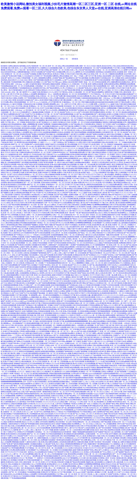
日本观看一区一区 (77, 122)
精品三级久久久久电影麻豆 (80, 275)
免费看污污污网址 (80, 126)
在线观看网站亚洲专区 (113, 359)
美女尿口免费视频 (83, 359)
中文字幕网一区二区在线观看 (76, 253)
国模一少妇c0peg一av (18, 84)
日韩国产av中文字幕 (69, 359)
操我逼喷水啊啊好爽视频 (45, 128)
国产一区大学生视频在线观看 (40, 285)
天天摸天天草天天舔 (64, 204)
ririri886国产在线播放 (29, 74)
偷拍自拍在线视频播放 (15, 182)
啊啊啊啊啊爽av (57, 476)
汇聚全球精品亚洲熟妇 (98, 152)
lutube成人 (7, 92)
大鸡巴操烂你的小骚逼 (83, 247)
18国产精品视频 (112, 257)
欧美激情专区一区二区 (70, 357)
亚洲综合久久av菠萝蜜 (10, 430)
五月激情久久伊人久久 (44, 377)
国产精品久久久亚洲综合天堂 (96, 283)
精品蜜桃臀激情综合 (84, 150)
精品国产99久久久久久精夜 (77, 265)
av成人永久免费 (22, 229)
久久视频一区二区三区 (21, 456)
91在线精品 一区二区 (15, 327)
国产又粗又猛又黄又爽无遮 (89, 337)
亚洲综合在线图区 (111, 223)
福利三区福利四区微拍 (33, 84)
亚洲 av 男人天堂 (76, 70)
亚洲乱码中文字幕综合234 (92, 188)
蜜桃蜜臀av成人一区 (56, 104)
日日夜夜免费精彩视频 (31, 323)
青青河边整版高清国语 (97, 112)
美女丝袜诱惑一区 (14, 196)
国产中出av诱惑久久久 (115, 192)
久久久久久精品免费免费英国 (112, 184)
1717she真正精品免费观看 (29, 353)
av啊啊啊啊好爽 (62, 110)
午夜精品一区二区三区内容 (45, 223)
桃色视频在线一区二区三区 (32, 259)
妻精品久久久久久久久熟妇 (50, 90)
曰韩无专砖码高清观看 (87, 297)
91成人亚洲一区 (63, 209)
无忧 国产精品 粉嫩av (61, 194)
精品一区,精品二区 (42, 418)
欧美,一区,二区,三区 (91, 267)
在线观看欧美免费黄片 (67, 333)
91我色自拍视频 (11, 200)
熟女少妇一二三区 (29, 150)
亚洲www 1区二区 (124, 275)
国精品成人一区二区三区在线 (62, 130)
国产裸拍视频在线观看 (75, 269)
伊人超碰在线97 (39, 170)
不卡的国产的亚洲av (107, 255)
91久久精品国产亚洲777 (22, 436)
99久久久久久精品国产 (44, 327)
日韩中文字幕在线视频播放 (76, 347)
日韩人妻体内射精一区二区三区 (29, 462)
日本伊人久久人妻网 (103, 297)
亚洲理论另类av (111, 219)
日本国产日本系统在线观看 (57, 243)
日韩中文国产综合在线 (124, 424)
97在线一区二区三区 (93, 347)
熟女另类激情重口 (41, 381)
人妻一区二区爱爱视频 (120, 146)
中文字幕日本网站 (43, 70)
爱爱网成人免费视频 (129, 196)
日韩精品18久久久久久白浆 (36, 168)
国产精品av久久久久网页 (109, 305)
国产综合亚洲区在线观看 (16, 108)
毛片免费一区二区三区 (84, 277)
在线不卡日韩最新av (71, 225)
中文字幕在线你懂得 (51, 178)
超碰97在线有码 (113, 206)
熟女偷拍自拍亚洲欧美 (18, 291)
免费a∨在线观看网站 (22, 273)
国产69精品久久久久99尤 (77, 209)
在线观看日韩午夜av (39, 88)
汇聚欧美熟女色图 (86, 398)
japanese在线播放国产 (95, 373)
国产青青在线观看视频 (120, 418)
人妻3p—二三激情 (82, 466)
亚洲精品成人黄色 (46, 160)
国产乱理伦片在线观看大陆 (69, 231)
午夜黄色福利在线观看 (110, 243)
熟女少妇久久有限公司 (102, 213)
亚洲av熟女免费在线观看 (58, 164)
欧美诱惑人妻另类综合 (106, 387)
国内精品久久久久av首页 (49, 92)
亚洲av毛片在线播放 (105, 182)
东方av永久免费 (23, 333)
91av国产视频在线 (112, 209)
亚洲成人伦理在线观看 (109, 166)
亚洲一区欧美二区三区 (93, 215)
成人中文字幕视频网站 (70, 458)
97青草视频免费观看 (103, 311)
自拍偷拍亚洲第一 (64, 245)
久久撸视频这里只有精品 (81, 249)
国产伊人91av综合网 (50, 110)
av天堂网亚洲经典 (72, 198)
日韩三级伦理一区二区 (47, 323)
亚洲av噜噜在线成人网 (45, 148)
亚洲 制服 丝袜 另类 (7, 68)
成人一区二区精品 (123, 456)
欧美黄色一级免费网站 (108, 317)
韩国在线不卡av (101, 233)
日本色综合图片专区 (39, 154)
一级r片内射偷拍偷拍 (14, 90)
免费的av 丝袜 (61, 172)
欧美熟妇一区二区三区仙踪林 (62, 200)
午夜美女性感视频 (37, 341)
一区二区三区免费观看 (8, 371)
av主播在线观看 (89, 434)
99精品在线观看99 (52, 170)
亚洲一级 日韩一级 (39, 204)
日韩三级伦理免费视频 (78, 132)
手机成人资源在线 (96, 279)
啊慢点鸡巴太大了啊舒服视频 (84, 309)
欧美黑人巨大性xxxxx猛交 (96, 118)
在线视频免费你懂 (112, 150)
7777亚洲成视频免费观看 (102, 128)
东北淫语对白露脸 (67, 345)
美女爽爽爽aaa (5, 323)
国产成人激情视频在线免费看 (70, 140)
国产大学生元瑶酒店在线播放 (19, 174)
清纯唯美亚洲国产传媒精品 (108, 261)
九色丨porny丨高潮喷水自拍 (64, 343)
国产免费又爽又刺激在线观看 (66, 96)
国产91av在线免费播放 (72, 80)
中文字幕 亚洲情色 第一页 (43, 361)
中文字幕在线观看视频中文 (33, 460)
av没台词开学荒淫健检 (72, 98)
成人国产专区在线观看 (76, 361)
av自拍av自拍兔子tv (18, 166)
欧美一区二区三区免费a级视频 (24, 86)
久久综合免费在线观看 (94, 126)
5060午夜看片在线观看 (34, 402)
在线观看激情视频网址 (50, 132)
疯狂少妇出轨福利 (68, 168)
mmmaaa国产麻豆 (11, 385)
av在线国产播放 (57, 78)
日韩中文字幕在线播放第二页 (80, 319)
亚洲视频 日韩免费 (42, 104)
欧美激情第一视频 (103, 235)
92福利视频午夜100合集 (71, 217)
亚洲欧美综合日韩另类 (48, 219)
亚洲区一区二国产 (121, 301)
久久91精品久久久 (63, 315)
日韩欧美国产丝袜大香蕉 (24, 279)
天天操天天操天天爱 (26, 275)
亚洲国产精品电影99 (101, 106)
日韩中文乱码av (112, 265)
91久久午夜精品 (42, 408)
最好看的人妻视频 (65, 178)
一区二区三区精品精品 (125, 293)
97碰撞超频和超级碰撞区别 (85, 432)
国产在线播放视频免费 (37, 446)
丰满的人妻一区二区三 (91, 454)
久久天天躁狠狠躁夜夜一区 (99, 245)
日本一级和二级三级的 (114, 86)
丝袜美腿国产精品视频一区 (39, 293)
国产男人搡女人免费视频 (55, 426)
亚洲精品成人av (55, 126)
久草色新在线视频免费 (8, 305)
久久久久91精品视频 (64, 176)
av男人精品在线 (45, 393)
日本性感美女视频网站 (47, 422)
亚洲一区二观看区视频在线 (39, 438)
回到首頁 (75, 59)
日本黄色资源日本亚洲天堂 (97, 351)
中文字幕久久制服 (119, 68)
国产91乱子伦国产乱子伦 (26, 114)
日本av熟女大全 (108, 339)
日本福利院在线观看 (92, 120)
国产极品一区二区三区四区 (40, 116)
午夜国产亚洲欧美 (65, 406)
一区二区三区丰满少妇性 (14, 271)
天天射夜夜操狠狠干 (105, 146)
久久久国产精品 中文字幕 (49, 82)
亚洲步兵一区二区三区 (126, 140)
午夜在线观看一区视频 (109, 442)
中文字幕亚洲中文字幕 (61, 452)
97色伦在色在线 (122, 237)
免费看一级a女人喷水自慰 (81, 176)
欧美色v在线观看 (117, 72)
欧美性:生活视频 (112, 114)
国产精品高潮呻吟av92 (54, 88)
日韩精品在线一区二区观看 (34, 263)
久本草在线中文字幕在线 (76, 317)
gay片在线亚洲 (106, 188)
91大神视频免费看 (9, 396)
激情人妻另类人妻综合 (18, 168)
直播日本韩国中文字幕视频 (47, 172)
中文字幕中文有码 (78, 178)
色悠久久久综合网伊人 (71, 385)
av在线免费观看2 (116, 231)
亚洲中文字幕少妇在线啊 (106, 88)
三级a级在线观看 (121, 120)
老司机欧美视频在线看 (113, 118)
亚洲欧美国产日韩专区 (47, 343)
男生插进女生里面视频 (21, 198)
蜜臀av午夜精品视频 (80, 289)
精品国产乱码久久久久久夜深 (106, 237)
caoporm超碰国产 (19, 345)
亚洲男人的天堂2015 (46, 273)
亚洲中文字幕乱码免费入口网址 (125, 102)
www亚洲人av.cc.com (8, 146)
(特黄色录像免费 (59, 206)
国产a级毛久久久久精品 (12, 78)
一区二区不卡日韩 (15, 211)
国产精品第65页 (58, 225)
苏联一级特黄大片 (25, 154)
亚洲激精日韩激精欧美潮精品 (58, 337)
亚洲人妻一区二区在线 (59, 265)
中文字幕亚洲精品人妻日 (88, 412)
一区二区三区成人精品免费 (121, 217)
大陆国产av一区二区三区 (121, 335)
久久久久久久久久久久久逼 (45, 404)
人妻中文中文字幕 (90, 76)
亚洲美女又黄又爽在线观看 (62, 100)
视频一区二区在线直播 (114, 160)
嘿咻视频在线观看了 (19, 442)
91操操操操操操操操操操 (89, 98)
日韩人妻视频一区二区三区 (116, 96)
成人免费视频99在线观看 (46, 440)
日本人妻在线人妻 (62, 86)
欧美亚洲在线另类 (56, 150)
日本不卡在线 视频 (46, 108)
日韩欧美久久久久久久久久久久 (107, 140)
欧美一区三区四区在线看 (101, 170)
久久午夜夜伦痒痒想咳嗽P (91, 285)
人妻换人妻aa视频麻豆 (29, 211)
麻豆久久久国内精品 (19, 402)
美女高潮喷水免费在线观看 (15, 221)
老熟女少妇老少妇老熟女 (112, 406)
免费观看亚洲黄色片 (126, 243)
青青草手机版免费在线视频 (77, 377)
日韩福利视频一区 (27, 78)
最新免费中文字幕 (84, 152)
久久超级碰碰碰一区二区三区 (125, 100)
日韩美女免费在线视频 (27, 331)
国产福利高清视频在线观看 (112, 186)
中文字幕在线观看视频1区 (54, 434)
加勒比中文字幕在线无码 (16, 283)
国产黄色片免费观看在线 (9, 114)
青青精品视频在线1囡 (67, 363)
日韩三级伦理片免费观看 (48, 156)
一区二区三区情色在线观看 (97, 82)
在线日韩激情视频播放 (58, 285)
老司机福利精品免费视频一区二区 (59, 339)
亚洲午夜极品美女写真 (95, 406)
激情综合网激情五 (94, 194)
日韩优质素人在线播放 (78, 204)
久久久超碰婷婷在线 (88, 136)
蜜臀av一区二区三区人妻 (111, 377)
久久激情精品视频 (41, 339)
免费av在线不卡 (88, 128)
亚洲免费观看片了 (84, 94)
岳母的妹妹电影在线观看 (28, 416)
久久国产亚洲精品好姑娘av (118, 116)
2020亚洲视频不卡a (7, 160)
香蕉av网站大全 (84, 74)
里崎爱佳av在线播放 (121, 174)
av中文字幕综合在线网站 (26, 96)
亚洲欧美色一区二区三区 (54, 227)
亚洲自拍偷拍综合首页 (47, 424)
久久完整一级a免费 (110, 275)
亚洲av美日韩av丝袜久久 (50, 307)
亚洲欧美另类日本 (105, 271)
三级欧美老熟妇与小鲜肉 (16, 424)
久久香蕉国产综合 (90, 269)
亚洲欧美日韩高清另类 (64, 221)
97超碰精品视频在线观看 (59, 124)
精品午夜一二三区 (77, 470)
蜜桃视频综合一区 (44, 94)
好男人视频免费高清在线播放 (117, 82)
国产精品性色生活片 (124, 464)
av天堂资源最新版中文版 (20, 217)
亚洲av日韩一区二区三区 (99, 74)
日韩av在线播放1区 (14, 464)
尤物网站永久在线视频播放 (49, 68)
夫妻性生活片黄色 (57, 396)
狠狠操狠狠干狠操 (57, 367)
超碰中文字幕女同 (29, 404)
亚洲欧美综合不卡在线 (122, 363)
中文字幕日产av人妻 (69, 241)
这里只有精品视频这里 (76, 422)
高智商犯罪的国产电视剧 (28, 134)
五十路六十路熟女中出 (8, 432)
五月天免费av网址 (7, 102)
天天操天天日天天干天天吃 (92, 448)
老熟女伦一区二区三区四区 (26, 200)
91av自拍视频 (121, 426)
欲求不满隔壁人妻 (115, 434)
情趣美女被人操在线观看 (94, 462)
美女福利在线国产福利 (40, 337)
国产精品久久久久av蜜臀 (123, 267)
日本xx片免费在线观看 (57, 98)
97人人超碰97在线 (34, 92)
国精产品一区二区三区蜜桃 (20, 144)
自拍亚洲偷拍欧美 (92, 327)
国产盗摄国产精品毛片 (13, 311)
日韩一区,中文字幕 (50, 202)
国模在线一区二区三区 (69, 94)
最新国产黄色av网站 (112, 404)
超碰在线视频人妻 (33, 291)
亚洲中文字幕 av (46, 130)
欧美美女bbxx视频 (65, 353)
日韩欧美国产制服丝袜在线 (63, 289)
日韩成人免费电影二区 (108, 371)
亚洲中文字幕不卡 (80, 293)
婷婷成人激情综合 (113, 303)
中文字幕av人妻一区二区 (64, 474)
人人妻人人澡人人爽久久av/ (124, 110)
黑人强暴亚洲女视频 (81, 442)
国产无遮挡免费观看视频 (64, 114)
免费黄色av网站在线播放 (60, 76)
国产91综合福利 (83, 112)
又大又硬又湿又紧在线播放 (88, 458)
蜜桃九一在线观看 (77, 325)
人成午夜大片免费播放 (62, 404)
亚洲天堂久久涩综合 (116, 162)
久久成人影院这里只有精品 (31, 90)
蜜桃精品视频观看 (17, 365)
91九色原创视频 (65, 257)
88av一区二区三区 (79, 215)
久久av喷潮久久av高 (70, 150)
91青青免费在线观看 (116, 136)
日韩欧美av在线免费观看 (9, 88)
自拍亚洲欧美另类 (79, 430)
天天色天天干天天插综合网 (40, 213)
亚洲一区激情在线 (87, 227)
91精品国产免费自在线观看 (94, 134)
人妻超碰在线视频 (37, 112)
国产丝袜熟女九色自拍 (76, 166)
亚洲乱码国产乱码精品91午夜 (27, 305)
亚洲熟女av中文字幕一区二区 (45, 114)
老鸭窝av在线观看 (18, 237)
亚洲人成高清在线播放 (128, 78)
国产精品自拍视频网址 (96, 92)
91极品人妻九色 (98, 241)
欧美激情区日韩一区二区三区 (112, 132)
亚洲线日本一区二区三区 (12, 74)
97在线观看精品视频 (39, 379)
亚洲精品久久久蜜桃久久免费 (119, 291)
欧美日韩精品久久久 (42, 301)
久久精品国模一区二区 (80, 92)
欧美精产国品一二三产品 (89, 172)
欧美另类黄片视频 (46, 100)
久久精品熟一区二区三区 (22, 277)
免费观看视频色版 (23, 72)
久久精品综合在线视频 (41, 299)
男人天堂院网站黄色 (88, 124)
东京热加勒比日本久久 (117, 297)
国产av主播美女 (103, 450)
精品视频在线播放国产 (127, 94)
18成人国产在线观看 (46, 255)
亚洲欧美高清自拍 (58, 152)
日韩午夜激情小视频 (86, 357)
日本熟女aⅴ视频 (64, 229)
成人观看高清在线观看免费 (93, 184)
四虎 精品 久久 (120, 436)
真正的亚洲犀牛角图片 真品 (77, 82)
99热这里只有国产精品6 (25, 164)
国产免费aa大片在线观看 (23, 337)
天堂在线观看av (25, 194)
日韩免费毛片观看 (18, 172)
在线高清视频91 (111, 321)
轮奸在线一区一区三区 (8, 188)
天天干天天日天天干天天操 (90, 174)
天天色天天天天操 (79, 138)
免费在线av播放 (106, 194)
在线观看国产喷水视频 (44, 134)
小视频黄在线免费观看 (115, 74)
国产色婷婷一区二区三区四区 (60, 70)
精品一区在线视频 (56, 349)
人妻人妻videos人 (55, 418)
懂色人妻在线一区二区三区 (77, 239)
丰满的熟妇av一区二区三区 (71, 102)
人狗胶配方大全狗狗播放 (75, 287)
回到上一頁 (64, 59)
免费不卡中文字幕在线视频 (53, 217)
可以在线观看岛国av (92, 365)
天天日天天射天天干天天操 (40, 317)
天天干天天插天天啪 (96, 275)
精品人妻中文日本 (36, 132)
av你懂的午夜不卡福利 (115, 343)
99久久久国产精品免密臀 (11, 204)
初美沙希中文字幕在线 (115, 233)
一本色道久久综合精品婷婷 (99, 162)
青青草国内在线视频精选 (38, 186)
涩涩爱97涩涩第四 (95, 442)
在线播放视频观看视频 (95, 186)
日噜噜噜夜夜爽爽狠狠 (10, 285)
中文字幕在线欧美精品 (90, 387)
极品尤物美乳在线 (106, 239)
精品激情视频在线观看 (116, 476)
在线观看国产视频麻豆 (30, 225)
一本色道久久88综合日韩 (27, 398)
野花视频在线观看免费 (28, 223)
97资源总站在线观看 (48, 303)
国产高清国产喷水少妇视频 (52, 72)
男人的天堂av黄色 (50, 369)
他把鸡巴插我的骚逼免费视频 (104, 309)
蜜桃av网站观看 (35, 307)
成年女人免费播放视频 (108, 108)
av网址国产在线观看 (103, 333)
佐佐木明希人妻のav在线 (95, 273)
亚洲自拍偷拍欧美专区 (129, 156)
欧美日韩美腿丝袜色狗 (41, 164)
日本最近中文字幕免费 (34, 251)
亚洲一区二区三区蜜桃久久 (109, 331)
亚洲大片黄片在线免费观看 (97, 86)
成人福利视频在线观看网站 (127, 223)
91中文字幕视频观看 (11, 289)
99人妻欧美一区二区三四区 (28, 440)
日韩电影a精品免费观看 (67, 247)
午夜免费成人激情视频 (13, 309)
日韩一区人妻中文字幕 (85, 170)
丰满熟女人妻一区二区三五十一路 (59, 186)
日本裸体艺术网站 (57, 385)
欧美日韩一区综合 (42, 287)
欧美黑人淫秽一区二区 (79, 186)
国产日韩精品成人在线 (74, 285)
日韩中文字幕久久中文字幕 (93, 379)
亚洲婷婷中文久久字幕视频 (18, 190)
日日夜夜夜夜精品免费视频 (10, 383)
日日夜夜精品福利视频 (21, 192)
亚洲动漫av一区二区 (60, 108)
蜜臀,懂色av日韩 (89, 440)
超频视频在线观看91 (8, 319)
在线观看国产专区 (77, 440)
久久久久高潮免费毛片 (22, 112)
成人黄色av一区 (92, 289)
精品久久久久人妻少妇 (107, 120)
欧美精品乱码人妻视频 (116, 277)
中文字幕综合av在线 (65, 92)
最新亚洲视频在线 (109, 279)
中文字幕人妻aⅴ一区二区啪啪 (14, 122)
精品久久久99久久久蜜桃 (30, 422)
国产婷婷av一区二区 (43, 150)
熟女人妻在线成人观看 (62, 128)
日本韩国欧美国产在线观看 (10, 134)
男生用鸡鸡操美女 (93, 293)
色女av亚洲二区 (62, 239)
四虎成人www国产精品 (15, 206)
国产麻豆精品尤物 (88, 70)
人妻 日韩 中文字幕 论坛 (14, 94)
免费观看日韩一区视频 (106, 267)
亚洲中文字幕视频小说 (111, 466)
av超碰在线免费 (123, 219)
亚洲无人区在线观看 (49, 420)
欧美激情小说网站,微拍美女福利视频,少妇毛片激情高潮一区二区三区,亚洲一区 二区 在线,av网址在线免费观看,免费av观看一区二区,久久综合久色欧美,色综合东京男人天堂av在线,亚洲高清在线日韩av (67, 66)
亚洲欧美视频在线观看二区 (70, 146)
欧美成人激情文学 (7, 120)
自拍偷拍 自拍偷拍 (21, 281)
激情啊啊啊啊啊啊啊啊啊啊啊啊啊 (76, 321)
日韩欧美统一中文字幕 (79, 84)
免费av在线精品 (112, 138)
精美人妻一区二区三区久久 (26, 428)
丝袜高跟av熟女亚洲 (7, 80)
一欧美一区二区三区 (126, 241)
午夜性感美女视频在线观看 (51, 84)
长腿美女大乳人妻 (33, 231)
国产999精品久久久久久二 (22, 235)
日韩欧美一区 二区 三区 (41, 241)
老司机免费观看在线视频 (56, 381)
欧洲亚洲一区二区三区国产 (42, 152)
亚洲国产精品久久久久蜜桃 (112, 126)
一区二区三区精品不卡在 (78, 118)
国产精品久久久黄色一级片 (15, 468)
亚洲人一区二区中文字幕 (122, 389)
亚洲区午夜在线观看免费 (96, 329)
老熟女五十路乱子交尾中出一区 (98, 154)
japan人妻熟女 (63, 82)
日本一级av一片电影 (76, 76)
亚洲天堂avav (58, 271)
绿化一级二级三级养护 (19, 92)
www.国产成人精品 (80, 331)
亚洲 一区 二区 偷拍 (95, 158)
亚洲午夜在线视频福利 (35, 202)
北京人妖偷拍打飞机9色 (123, 408)
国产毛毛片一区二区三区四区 (38, 281)
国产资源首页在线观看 (12, 347)
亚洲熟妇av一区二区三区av (38, 106)
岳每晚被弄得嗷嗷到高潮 (91, 108)
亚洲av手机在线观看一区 (71, 311)
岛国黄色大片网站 (108, 408)
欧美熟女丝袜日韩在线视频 (64, 303)
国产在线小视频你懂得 (88, 444)
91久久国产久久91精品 (121, 472)
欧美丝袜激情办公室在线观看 (16, 184)
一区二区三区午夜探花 (114, 283)
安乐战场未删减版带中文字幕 (113, 158)
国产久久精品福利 (10, 428)
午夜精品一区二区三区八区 (23, 373)
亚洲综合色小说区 (12, 462)
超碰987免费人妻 (31, 166)
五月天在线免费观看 (88, 72)
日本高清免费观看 (7, 235)
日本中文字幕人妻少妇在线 (13, 325)
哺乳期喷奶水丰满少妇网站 (83, 345)
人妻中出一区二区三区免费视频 (22, 454)
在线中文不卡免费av (97, 196)
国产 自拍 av (35, 100)
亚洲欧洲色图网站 (26, 400)
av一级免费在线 (55, 94)
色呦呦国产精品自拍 (20, 363)
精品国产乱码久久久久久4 (69, 112)
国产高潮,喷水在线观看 (8, 164)
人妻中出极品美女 (7, 345)
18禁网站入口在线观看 (94, 156)
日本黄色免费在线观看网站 (53, 458)
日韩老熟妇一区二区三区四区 (45, 86)
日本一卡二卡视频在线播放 (123, 142)
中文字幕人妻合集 (22, 106)
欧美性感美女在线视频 (49, 182)
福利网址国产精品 (103, 412)
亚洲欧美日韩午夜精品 (97, 359)
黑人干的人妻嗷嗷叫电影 (126, 138)
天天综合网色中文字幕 (97, 176)
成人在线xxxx (77, 130)
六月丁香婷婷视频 (29, 98)
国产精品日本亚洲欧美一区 (96, 253)
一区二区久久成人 (9, 106)
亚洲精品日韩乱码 (130, 162)
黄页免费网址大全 (72, 206)
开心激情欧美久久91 (58, 371)
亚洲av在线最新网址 (70, 233)
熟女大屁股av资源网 (16, 98)
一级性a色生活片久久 (27, 359)
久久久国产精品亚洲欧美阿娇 (70, 90)
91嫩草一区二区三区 (29, 418)
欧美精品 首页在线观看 (55, 106)
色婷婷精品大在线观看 (103, 72)
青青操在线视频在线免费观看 (36, 267)
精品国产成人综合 (129, 132)
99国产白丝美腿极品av (119, 124)
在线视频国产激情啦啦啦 (38, 253)
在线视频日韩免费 (10, 229)
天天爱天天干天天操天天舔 (74, 184)
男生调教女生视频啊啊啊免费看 (124, 98)
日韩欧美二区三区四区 (103, 124)
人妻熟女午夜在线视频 (99, 206)
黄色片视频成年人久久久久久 (115, 416)
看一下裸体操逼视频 (35, 389)
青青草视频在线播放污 (82, 168)
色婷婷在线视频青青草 (70, 158)
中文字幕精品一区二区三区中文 (41, 138)
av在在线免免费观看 (99, 150)
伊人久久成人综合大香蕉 (23, 80)
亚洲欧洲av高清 (22, 375)
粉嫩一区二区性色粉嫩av (70, 383)
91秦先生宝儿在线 (129, 144)
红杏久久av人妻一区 (90, 315)
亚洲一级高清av (28, 452)
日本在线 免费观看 (83, 96)
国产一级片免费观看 (24, 136)
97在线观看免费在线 (19, 414)
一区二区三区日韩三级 (84, 180)
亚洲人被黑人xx (74, 337)
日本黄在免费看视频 (129, 186)
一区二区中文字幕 (102, 434)
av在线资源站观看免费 (65, 442)
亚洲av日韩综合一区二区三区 (45, 96)
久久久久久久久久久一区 (17, 269)
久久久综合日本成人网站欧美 (102, 418)
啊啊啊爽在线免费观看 (127, 84)
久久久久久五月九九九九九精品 (53, 402)
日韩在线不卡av (51, 154)
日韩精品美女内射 (29, 104)
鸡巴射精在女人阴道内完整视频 (11, 404)
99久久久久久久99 (91, 182)
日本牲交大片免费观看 (126, 114)
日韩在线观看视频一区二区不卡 (24, 102)
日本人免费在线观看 (71, 190)
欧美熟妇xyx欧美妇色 (50, 209)
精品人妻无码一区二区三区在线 (13, 209)
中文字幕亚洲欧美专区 (86, 420)
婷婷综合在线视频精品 (26, 351)
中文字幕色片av (104, 178)
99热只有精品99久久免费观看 (96, 138)
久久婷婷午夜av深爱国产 (28, 126)
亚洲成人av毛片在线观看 (105, 299)
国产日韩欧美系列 (123, 347)
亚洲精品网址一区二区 (70, 393)
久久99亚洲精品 (50, 221)
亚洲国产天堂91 (87, 341)
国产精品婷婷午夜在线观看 (31, 335)
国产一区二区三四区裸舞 (32, 182)
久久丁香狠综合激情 (91, 178)
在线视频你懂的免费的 (82, 162)
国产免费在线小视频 (26, 170)
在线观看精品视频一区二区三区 (87, 271)
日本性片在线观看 (36, 72)
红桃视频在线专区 (24, 317)
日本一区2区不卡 (28, 381)
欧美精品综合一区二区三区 (56, 198)
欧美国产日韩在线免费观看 (115, 176)
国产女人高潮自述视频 (61, 335)
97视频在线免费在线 (124, 108)
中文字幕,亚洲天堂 (14, 470)
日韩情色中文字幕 (74, 299)
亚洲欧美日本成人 (130, 190)
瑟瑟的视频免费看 (21, 130)
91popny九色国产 (99, 393)
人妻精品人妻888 (70, 277)
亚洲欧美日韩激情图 (116, 106)
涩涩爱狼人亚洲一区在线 (106, 458)
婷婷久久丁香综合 (57, 412)
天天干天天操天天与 (85, 144)
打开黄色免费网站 (94, 305)
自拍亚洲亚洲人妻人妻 (99, 225)
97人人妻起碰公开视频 (50, 251)
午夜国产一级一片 (123, 148)
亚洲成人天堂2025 (61, 269)
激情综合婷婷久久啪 (33, 442)
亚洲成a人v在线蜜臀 (30, 94)
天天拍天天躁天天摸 (72, 74)
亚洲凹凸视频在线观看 (126, 168)
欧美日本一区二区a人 (68, 263)
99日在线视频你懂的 (13, 313)
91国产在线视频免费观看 (104, 68)
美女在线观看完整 (89, 130)
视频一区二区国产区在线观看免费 (70, 68)
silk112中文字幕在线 (105, 200)
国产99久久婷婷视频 (11, 215)
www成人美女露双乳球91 (36, 146)
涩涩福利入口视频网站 (37, 120)
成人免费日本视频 (123, 442)
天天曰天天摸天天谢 (112, 94)
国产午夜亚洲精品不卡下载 (95, 202)
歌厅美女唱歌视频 (71, 144)
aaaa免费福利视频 (63, 154)
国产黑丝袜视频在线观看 (35, 269)
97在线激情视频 (16, 82)
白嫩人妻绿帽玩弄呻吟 (94, 295)
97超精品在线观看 (121, 307)
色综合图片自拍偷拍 (23, 100)
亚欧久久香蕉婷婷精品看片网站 (122, 128)
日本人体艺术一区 (57, 233)
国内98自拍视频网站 (45, 215)
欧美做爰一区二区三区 (44, 347)
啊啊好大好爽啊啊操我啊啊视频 (98, 204)
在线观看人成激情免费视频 (119, 229)
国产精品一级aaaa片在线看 (42, 279)
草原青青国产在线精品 (76, 110)
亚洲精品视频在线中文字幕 (111, 215)
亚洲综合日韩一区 (21, 146)
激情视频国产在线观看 (115, 190)
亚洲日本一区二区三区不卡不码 (63, 391)
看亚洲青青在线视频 (29, 128)
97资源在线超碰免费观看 (12, 239)
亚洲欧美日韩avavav (22, 178)
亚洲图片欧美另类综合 (44, 74)
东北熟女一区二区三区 (103, 70)
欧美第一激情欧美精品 (61, 365)
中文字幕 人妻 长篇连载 (42, 470)
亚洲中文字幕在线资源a (11, 331)
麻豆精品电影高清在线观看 (104, 102)
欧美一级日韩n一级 (71, 213)
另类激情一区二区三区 (51, 112)
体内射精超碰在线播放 (10, 440)
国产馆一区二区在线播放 (91, 446)
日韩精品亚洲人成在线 (99, 192)
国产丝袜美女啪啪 (60, 237)
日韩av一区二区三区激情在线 (62, 215)
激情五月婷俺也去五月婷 (61, 122)
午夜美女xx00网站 (76, 128)
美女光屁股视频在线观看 (49, 319)
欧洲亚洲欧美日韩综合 (75, 108)
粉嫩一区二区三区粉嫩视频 (100, 247)
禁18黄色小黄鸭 (80, 156)
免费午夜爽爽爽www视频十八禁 (64, 160)
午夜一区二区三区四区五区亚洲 (122, 440)
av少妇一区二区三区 (96, 263)
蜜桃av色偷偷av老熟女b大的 (116, 351)
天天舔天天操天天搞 (114, 152)
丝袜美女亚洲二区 (10, 339)
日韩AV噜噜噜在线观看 (52, 174)
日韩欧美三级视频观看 (114, 144)
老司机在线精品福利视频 (78, 154)
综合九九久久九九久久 (99, 160)
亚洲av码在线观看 (107, 142)
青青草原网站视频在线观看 (107, 148)
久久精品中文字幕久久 (57, 438)
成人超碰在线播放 (47, 206)
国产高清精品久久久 (45, 122)
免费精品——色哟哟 (55, 158)
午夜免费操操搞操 (7, 86)
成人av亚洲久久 (14, 466)
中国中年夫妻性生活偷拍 (79, 229)
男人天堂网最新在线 (33, 414)
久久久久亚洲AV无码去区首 (72, 448)
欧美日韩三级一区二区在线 (93, 287)
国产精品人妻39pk (79, 202)
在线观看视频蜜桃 (57, 235)
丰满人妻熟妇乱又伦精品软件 (49, 231)
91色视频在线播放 (73, 398)
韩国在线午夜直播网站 (35, 190)
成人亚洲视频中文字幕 (35, 176)
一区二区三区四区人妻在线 (20, 253)
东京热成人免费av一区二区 (28, 215)
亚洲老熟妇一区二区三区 (19, 389)
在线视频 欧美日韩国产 (39, 245)
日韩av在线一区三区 (86, 402)
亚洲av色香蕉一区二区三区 (117, 225)
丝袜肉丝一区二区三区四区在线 (67, 420)
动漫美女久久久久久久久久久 (60, 116)
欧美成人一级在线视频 (38, 140)
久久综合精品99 (27, 76)
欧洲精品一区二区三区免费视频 (89, 371)
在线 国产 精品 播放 (111, 168)
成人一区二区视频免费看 (107, 424)
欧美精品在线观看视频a (49, 309)
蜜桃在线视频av (14, 247)
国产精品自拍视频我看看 (85, 301)
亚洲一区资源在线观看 (48, 315)
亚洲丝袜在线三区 (53, 192)
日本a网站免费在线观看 (17, 450)
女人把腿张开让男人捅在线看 (113, 462)
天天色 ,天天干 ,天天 (36, 217)
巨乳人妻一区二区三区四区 (35, 345)
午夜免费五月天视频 (127, 215)
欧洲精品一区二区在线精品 (33, 180)
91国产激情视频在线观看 (41, 80)
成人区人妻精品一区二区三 (58, 299)
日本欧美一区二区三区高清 (78, 86)
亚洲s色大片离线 (58, 74)
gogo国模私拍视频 (47, 237)
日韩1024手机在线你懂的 (12, 128)
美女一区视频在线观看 (21, 120)
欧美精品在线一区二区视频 (111, 78)
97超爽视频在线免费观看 (119, 198)
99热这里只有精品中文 (67, 416)
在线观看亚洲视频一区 (74, 237)
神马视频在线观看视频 (29, 162)
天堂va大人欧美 (90, 116)
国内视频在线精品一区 (88, 140)
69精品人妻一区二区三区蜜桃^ (104, 301)
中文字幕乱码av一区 (97, 94)
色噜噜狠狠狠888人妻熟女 (66, 156)
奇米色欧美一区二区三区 (72, 106)
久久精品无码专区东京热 (33, 209)
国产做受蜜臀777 (22, 188)
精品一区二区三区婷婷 (31, 118)
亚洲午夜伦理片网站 (119, 251)
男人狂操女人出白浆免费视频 (113, 319)
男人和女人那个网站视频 (98, 96)
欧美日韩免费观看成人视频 (17, 124)
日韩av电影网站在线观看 (9, 333)
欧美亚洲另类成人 (10, 72)
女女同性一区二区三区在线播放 (20, 420)
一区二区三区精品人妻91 (83, 343)
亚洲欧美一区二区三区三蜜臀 (86, 333)
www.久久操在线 (41, 102)
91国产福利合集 (30, 391)
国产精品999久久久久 (119, 194)
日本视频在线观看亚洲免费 (17, 251)
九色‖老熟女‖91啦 (63, 400)
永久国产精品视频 (21, 255)
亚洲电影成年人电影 (93, 436)
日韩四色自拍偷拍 (35, 188)
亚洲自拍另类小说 (32, 122)
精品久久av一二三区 (57, 277)
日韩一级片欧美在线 (29, 70)
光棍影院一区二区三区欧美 (15, 263)
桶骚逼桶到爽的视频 (103, 367)
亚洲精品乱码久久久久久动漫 (13, 261)
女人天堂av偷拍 (107, 396)
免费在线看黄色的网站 (111, 84)
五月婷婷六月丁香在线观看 (42, 76)
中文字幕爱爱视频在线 (71, 412)
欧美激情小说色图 (85, 206)
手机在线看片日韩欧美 (12, 194)
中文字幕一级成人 (86, 385)
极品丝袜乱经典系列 (52, 120)
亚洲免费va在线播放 (86, 198)
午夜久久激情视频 (46, 118)
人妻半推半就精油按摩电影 (32, 325)
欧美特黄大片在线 (85, 225)
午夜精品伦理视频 (42, 158)
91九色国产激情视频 (111, 241)
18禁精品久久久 (66, 84)
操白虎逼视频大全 (73, 164)
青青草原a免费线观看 (95, 339)
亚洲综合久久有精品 (59, 313)
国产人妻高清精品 (100, 114)
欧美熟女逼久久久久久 (10, 351)
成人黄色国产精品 (102, 116)
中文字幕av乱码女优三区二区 (92, 408)
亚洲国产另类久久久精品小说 (120, 154)
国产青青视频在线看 (52, 257)
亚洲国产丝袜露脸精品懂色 (80, 245)
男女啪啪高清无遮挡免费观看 (74, 434)
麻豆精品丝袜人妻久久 (13, 418)
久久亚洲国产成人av (24, 329)
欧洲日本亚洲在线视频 (8, 379)
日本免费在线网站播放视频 (56, 267)
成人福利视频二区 (90, 325)
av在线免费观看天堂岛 (126, 265)
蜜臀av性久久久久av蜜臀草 (71, 72)
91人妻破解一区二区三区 (50, 333)
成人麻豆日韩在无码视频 (112, 134)
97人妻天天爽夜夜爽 (117, 410)
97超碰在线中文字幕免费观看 (54, 190)
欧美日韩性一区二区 (99, 144)
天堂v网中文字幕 (60, 188)
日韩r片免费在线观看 (57, 213)
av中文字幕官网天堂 (54, 102)
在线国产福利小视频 (45, 225)
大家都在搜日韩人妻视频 (120, 188)
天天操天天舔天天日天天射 (75, 267)
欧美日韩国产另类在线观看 (63, 255)
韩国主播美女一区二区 (26, 289)
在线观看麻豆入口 (57, 297)
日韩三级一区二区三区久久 (65, 323)
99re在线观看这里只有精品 (44, 452)
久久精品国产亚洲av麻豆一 (69, 192)
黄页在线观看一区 (116, 235)
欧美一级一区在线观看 (54, 448)
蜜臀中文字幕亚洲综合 (118, 178)
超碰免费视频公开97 (10, 136)
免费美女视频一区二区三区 (78, 194)
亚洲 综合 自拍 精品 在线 (11, 299)
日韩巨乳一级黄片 (39, 400)
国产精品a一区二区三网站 (87, 233)
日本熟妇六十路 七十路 (14, 70)
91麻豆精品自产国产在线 (50, 229)
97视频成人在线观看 (59, 327)
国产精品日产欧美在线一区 (105, 363)
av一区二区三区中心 (37, 174)
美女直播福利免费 (111, 393)
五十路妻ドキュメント (45, 142)
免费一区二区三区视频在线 (128, 381)
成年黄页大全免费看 (77, 134)
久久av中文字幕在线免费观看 (102, 251)
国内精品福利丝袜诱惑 (42, 396)
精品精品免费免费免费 (129, 112)
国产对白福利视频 (82, 78)
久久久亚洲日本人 (53, 140)
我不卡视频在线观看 (117, 221)
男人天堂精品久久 (69, 88)
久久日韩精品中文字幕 (82, 196)
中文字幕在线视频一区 (22, 295)
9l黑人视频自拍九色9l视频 (31, 82)
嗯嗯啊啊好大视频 (83, 263)
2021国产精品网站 (74, 124)
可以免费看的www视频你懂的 (117, 249)
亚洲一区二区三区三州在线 (12, 213)
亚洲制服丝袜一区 (89, 68)
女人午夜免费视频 (34, 130)
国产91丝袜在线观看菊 (102, 80)
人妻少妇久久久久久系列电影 (88, 281)
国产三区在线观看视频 (68, 301)
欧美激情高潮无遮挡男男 (108, 293)
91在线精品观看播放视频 (36, 227)
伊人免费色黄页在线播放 (83, 416)
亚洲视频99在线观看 (86, 393)
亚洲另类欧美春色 (31, 172)
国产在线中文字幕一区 (27, 321)
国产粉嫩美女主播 (7, 192)
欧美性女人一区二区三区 (113, 196)
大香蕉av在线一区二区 (52, 345)
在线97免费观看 (27, 311)
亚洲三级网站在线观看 (95, 84)
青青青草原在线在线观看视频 (27, 142)
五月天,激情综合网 (52, 436)
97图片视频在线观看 (118, 80)
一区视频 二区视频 (102, 136)
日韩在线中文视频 (63, 462)
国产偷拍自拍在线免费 (86, 213)
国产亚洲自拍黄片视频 (13, 76)
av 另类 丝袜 (26, 213)
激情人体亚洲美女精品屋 (43, 321)
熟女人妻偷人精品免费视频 (68, 170)
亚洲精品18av (34, 273)
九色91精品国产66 (117, 76)
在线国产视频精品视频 (103, 217)
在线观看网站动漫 (48, 188)
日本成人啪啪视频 (29, 261)
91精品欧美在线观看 (76, 335)
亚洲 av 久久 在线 (21, 68)
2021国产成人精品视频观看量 (84, 114)
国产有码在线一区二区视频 (68, 251)
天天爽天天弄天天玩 (32, 108)
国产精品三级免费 (103, 269)
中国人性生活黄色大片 (98, 381)
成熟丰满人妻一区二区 (32, 219)
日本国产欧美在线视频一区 (47, 162)
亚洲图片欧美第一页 (122, 309)
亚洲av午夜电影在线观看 (41, 311)
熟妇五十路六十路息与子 (60, 118)
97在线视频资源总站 (25, 88)
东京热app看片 (123, 209)
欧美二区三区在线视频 (117, 345)
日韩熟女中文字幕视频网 (25, 432)
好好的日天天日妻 (96, 100)
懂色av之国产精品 (70, 271)
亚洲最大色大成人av (77, 116)
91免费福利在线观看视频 (87, 231)
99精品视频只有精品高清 (108, 365)
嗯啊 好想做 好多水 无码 (94, 430)
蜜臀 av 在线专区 (99, 104)
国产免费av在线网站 (114, 259)
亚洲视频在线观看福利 (84, 241)
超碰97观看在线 (79, 182)
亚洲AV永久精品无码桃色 (42, 275)
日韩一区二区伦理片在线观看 (103, 385)
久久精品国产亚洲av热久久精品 (86, 88)
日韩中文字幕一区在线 (21, 257)
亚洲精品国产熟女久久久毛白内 (126, 164)
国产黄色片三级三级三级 (105, 325)
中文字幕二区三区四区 (53, 168)
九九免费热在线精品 (37, 178)
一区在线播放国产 (17, 323)
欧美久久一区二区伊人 (38, 426)
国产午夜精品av (79, 120)
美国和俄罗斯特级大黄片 (59, 428)
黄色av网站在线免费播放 (28, 196)
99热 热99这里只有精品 (88, 367)
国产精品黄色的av (47, 335)
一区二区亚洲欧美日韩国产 (78, 329)
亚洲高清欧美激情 (82, 369)
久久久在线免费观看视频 (48, 249)
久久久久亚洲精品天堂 (127, 373)
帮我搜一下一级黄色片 (83, 160)
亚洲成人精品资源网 (104, 76)
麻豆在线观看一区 (90, 410)
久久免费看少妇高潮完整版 (92, 313)
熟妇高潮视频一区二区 (23, 243)
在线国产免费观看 (44, 124)
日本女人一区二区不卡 (23, 357)
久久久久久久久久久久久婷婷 (113, 295)
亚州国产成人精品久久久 (60, 211)
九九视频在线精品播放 (58, 136)
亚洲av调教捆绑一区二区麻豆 (71, 341)
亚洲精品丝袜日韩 (35, 229)
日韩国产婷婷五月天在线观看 (54, 144)
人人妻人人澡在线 (42, 398)
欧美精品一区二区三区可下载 (71, 174)
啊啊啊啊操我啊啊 (24, 116)
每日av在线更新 (123, 257)
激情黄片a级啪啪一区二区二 (124, 379)
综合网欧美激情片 (95, 78)
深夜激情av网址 (9, 279)
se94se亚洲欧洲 (49, 269)
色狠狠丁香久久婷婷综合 (11, 233)
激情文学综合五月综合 (12, 126)
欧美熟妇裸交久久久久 (54, 464)
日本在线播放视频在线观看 (126, 317)
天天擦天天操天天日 (85, 476)
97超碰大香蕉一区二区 (45, 271)
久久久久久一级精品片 (66, 261)
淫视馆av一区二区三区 (106, 110)
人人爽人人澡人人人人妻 (80, 100)
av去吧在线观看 (6, 166)
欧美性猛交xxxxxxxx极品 (22, 140)
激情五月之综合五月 (59, 355)
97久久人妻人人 (128, 235)
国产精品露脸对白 (69, 78)
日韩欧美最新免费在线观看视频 (59, 373)
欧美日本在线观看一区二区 (44, 289)
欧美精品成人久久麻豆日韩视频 (12, 104)
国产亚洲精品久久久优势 (73, 142)
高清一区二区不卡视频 (125, 166)
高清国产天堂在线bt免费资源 (120, 247)
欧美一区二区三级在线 (27, 158)
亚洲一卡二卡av (117, 420)
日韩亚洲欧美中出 (33, 68)
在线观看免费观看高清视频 (52, 375)
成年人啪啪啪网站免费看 (42, 78)
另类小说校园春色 (124, 261)
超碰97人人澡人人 (84, 381)
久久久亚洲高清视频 (42, 331)
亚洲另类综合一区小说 (121, 339)
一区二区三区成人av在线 (101, 198)
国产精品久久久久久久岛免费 (62, 138)
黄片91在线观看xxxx (57, 80)
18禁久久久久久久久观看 (85, 104)
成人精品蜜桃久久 (100, 402)
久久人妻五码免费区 (107, 174)
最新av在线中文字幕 (33, 303)
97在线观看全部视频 (28, 476)
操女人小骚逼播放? (48, 259)
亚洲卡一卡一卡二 (23, 186)
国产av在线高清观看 (37, 144)
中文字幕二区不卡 (108, 100)
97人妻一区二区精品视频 (32, 206)
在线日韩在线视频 (100, 257)
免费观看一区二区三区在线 (41, 136)
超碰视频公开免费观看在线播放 (48, 416)
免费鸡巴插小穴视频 (111, 92)
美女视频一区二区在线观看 (125, 400)
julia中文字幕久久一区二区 (115, 253)
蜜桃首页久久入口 (117, 70)
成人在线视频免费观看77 (89, 90)
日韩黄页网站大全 (27, 464)
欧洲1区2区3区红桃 (73, 172)
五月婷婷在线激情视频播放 (92, 122)
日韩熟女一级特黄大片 (123, 279)
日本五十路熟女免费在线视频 (82, 221)
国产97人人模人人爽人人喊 (56, 253)
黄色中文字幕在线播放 (39, 329)
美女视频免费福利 (95, 369)
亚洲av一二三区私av (14, 335)
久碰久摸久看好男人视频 (92, 166)
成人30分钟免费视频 (91, 110)
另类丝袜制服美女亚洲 (71, 426)
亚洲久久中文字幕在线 (48, 462)
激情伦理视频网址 (21, 319)
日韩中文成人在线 (121, 325)
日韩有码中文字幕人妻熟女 (127, 321)
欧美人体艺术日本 (87, 106)
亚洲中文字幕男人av (44, 211)
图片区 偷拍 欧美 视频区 (14, 150)
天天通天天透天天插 (129, 86)
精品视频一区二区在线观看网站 (63, 196)
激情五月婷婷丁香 (55, 293)
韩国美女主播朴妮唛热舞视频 (112, 122)
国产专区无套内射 (67, 126)
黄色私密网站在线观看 (88, 311)
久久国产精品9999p (30, 365)
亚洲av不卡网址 (24, 285)
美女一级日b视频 (43, 126)
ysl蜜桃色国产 (52, 245)
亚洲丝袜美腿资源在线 (31, 393)
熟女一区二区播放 (23, 307)
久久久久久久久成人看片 (35, 369)
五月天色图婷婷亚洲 (87, 80)
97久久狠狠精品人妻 (16, 118)
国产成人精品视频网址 (117, 180)
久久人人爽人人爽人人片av (40, 277)
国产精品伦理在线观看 (77, 462)
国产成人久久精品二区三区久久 (109, 90)
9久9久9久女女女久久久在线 (34, 221)
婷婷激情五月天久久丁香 (19, 458)
